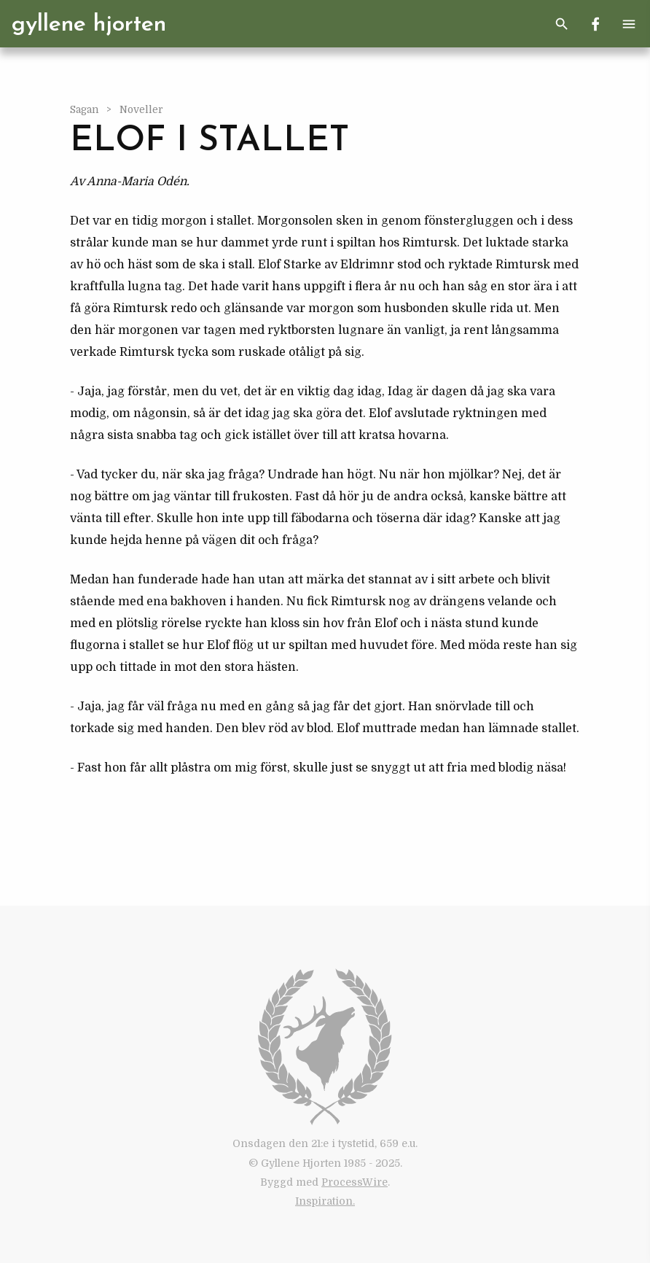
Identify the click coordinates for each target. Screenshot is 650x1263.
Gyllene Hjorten (89, 24)
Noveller (141, 109)
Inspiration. (325, 1201)
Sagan (85, 109)
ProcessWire (354, 1182)
